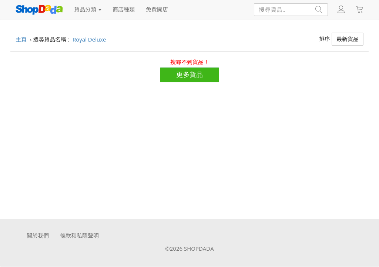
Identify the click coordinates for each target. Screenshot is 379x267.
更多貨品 (189, 74)
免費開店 (157, 9)
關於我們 (38, 235)
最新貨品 (347, 39)
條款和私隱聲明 (79, 235)
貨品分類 (87, 9)
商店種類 (124, 9)
